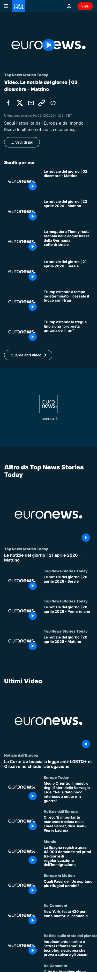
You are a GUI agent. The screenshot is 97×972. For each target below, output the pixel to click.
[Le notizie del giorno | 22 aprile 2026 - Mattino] (68, 211)
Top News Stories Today (26, 548)
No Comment (56, 905)
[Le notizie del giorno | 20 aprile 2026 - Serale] (68, 584)
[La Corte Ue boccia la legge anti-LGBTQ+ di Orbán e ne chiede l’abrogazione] (48, 764)
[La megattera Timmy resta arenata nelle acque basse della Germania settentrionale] (68, 241)
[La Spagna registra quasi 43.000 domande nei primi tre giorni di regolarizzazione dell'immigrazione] (68, 856)
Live (85, 6)
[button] (28, 355)
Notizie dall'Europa (21, 755)
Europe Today (56, 777)
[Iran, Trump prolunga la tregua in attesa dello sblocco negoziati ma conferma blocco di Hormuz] (68, 332)
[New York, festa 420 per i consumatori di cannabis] (68, 918)
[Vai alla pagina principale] (18, 6)
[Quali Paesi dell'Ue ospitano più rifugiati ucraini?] (68, 888)
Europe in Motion (59, 875)
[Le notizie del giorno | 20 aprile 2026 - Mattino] (68, 644)
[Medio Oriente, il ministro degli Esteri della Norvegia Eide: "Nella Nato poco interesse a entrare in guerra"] (68, 792)
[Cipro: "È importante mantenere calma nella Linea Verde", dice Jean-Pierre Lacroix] (68, 824)
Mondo (50, 841)
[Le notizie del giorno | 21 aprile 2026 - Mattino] (48, 557)
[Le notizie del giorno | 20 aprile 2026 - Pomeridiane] (68, 614)
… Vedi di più (22, 142)
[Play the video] (48, 45)
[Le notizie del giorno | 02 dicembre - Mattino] (68, 181)
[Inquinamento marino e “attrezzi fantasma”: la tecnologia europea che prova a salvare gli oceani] (68, 948)
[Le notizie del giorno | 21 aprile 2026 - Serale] (68, 272)
